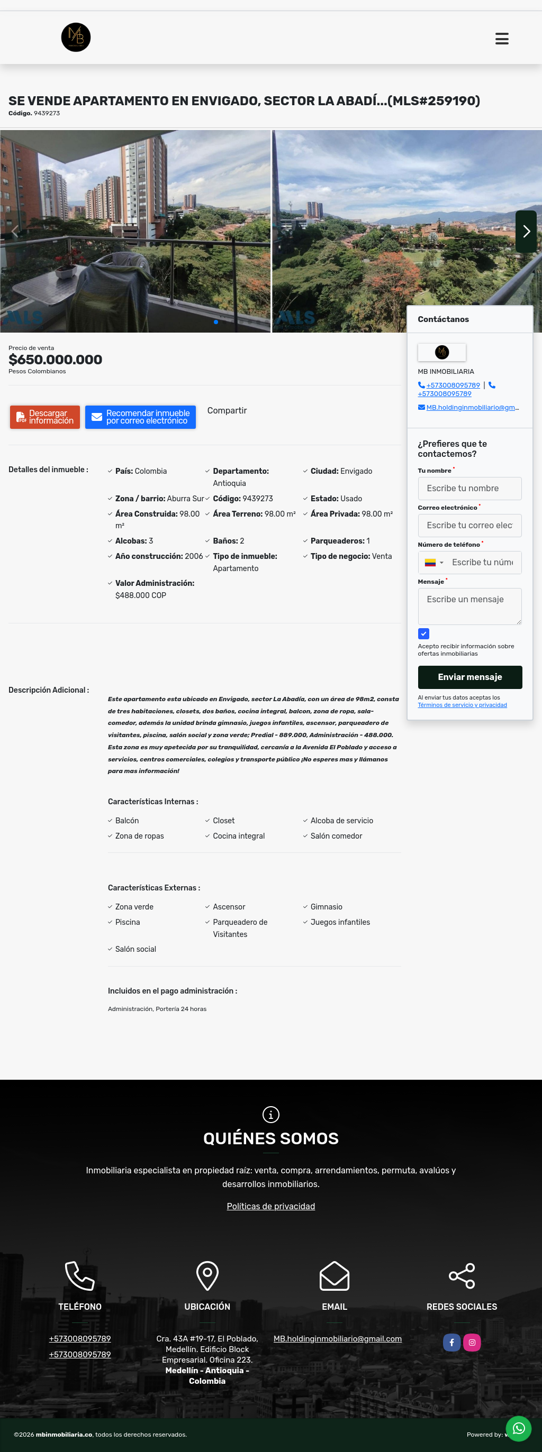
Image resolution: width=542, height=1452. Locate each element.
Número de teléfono (451, 544)
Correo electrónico (449, 507)
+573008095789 (453, 385)
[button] (216, 322)
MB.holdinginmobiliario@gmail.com (482, 407)
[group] (135, 231)
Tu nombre (436, 470)
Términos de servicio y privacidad (463, 705)
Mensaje (433, 581)
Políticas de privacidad (271, 1206)
